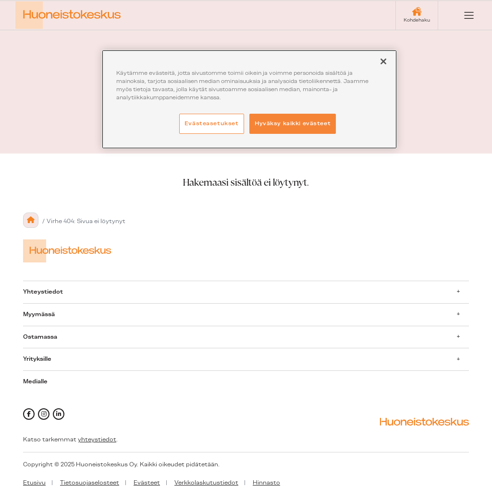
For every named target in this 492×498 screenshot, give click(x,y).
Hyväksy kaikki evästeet (293, 123)
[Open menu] (461, 15)
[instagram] (43, 414)
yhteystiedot (97, 439)
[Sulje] (383, 61)
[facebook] (29, 414)
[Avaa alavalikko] (458, 291)
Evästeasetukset (211, 123)
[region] (249, 99)
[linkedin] (58, 414)
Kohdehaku (417, 20)
